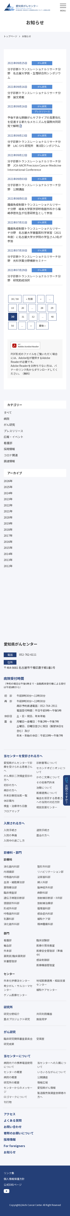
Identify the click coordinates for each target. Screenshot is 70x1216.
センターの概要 (13, 1072)
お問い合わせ (13, 1126)
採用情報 (9, 449)
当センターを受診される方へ (23, 756)
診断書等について (46, 763)
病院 (6, 419)
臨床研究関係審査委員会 (18, 1039)
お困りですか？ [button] (67, 794)
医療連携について (46, 793)
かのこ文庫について (48, 777)
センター (9, 974)
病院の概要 (10, 1077)
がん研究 (9, 425)
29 (52, 308)
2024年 (8, 493)
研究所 (8, 1007)
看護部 (8, 443)
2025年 (8, 487)
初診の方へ (10, 785)
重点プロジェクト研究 (17, 1019)
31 (23, 316)
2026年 (8, 481)
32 (33, 316)
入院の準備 (10, 835)
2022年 (8, 505)
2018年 (8, 529)
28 (42, 308)
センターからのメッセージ (18, 1089)
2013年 (8, 560)
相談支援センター (46, 807)
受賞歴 (40, 1039)
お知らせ (10, 1152)
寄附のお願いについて (19, 1133)
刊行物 (8, 1102)
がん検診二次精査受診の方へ (18, 778)
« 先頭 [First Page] (29, 299)
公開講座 (42, 1077)
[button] (63, 7)
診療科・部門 (13, 852)
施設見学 (41, 1019)
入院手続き (10, 830)
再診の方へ (10, 790)
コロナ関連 (11, 455)
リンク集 (9, 1173)
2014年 (8, 554)
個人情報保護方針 (14, 1179)
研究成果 (9, 1044)
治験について (44, 787)
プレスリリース (13, 431)
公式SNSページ (13, 1184)
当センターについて (17, 1056)
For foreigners (14, 1146)
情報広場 (42, 1082)
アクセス (9, 1114)
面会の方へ (42, 835)
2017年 (8, 535)
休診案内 (9, 801)
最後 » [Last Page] (42, 325)
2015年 (8, 548)
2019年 (8, 523)
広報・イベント (13, 437)
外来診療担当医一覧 (15, 795)
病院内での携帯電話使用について (18, 1065)
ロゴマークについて (15, 1097)
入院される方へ (14, 823)
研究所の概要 (11, 1082)
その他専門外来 (45, 782)
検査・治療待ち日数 (15, 806)
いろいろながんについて (51, 1072)
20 (22, 308)
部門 (6, 933)
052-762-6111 (27, 654)
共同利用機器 (44, 1014)
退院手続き (42, 830)
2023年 (8, 499)
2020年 (8, 517)
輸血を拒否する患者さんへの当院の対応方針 (50, 800)
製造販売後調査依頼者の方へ (51, 1095)
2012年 (8, 566)
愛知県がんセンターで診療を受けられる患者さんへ (18, 766)
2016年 (8, 542)
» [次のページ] (31, 325)
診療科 (8, 859)
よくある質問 (13, 1120)
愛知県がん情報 (46, 1088)
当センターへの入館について (51, 1065)
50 (12, 325)
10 (12, 308)
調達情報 (9, 461)
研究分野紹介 (11, 1014)
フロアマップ (11, 811)
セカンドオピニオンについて (50, 770)
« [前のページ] (40, 299)
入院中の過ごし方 (14, 840)
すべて (8, 412)
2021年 (8, 511)
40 (52, 316)
